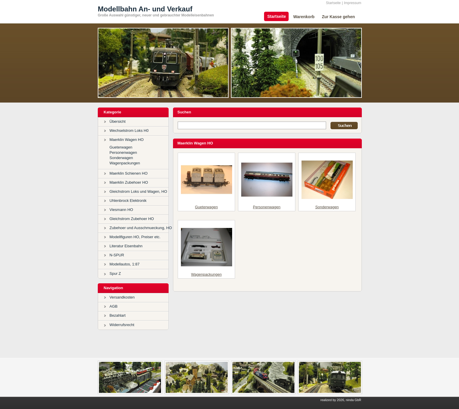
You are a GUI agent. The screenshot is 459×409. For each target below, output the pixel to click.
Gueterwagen (120, 147)
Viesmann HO (121, 209)
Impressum (352, 3)
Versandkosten (122, 297)
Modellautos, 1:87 (124, 264)
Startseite (333, 3)
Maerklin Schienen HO (128, 173)
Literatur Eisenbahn (126, 246)
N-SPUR (116, 255)
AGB (113, 306)
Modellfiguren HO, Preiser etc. (134, 237)
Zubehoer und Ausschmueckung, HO (140, 228)
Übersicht (117, 121)
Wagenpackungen (124, 163)
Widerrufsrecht (121, 325)
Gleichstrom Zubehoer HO (131, 219)
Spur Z (115, 273)
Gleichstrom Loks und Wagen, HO (138, 191)
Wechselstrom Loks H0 (128, 130)
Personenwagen (123, 152)
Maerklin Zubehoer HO (128, 182)
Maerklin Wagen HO (126, 139)
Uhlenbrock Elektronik (127, 200)
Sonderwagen (121, 158)
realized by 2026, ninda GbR (341, 400)
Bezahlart (117, 315)
